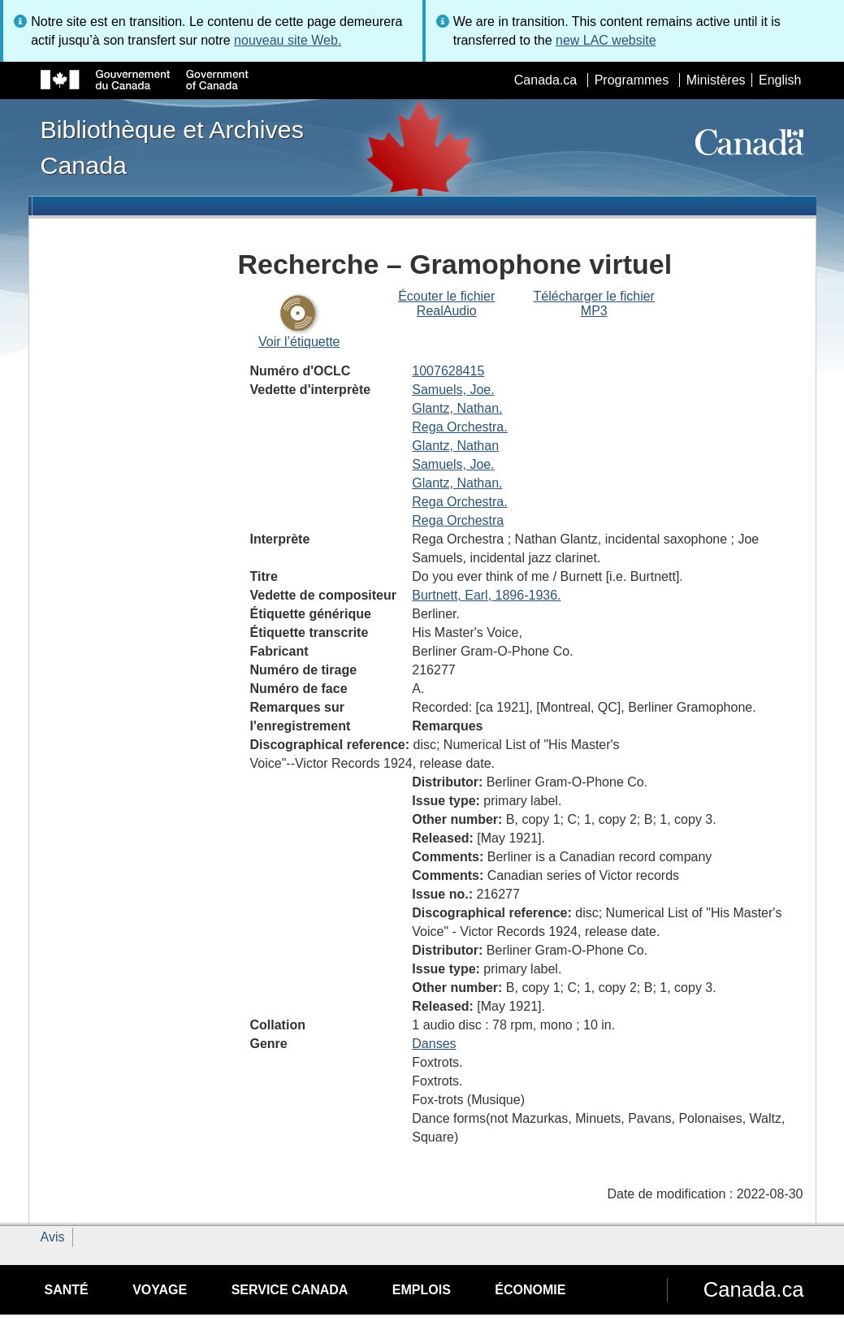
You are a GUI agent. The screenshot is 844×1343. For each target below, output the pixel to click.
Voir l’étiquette (299, 342)
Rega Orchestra (458, 520)
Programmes (632, 80)
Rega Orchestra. (459, 427)
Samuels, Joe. (453, 389)
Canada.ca (545, 80)
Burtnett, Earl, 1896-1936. (486, 595)
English (780, 80)
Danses (434, 1044)
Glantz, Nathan (455, 446)
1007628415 (448, 371)
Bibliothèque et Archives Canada (172, 147)
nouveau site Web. (287, 40)
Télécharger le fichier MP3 (594, 303)
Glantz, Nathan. (457, 408)
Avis (53, 1237)
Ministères (716, 80)
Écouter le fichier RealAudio (446, 303)
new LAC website (606, 40)
